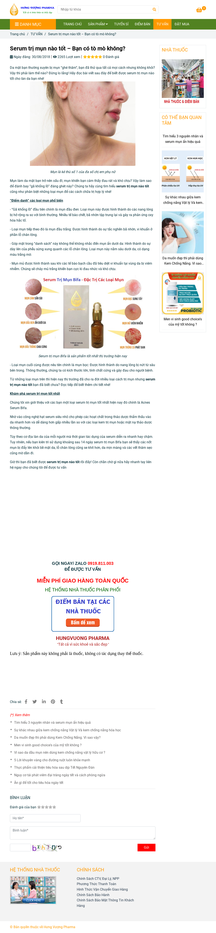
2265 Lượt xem (66, 57)
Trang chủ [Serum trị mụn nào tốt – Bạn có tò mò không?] (17, 34)
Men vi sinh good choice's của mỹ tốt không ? (48, 745)
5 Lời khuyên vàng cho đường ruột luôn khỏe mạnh (52, 760)
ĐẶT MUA (182, 24)
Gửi (146, 847)
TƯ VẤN (162, 24)
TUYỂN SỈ (121, 24)
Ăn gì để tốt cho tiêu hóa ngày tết (38, 783)
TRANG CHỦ (72, 24)
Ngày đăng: (20, 57)
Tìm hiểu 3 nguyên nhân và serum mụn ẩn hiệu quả (52, 723)
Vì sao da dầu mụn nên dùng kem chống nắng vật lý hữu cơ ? (59, 752)
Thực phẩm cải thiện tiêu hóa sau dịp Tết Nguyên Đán (54, 767)
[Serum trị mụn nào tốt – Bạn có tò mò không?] (32, 9)
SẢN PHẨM (98, 24)
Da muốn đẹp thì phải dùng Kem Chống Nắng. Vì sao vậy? (57, 738)
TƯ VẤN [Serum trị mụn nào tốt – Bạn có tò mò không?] (36, 34)
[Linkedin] (44, 701)
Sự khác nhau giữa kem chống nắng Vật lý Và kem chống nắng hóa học (67, 730)
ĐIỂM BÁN (142, 24)
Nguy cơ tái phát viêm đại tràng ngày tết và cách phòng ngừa (59, 775)
